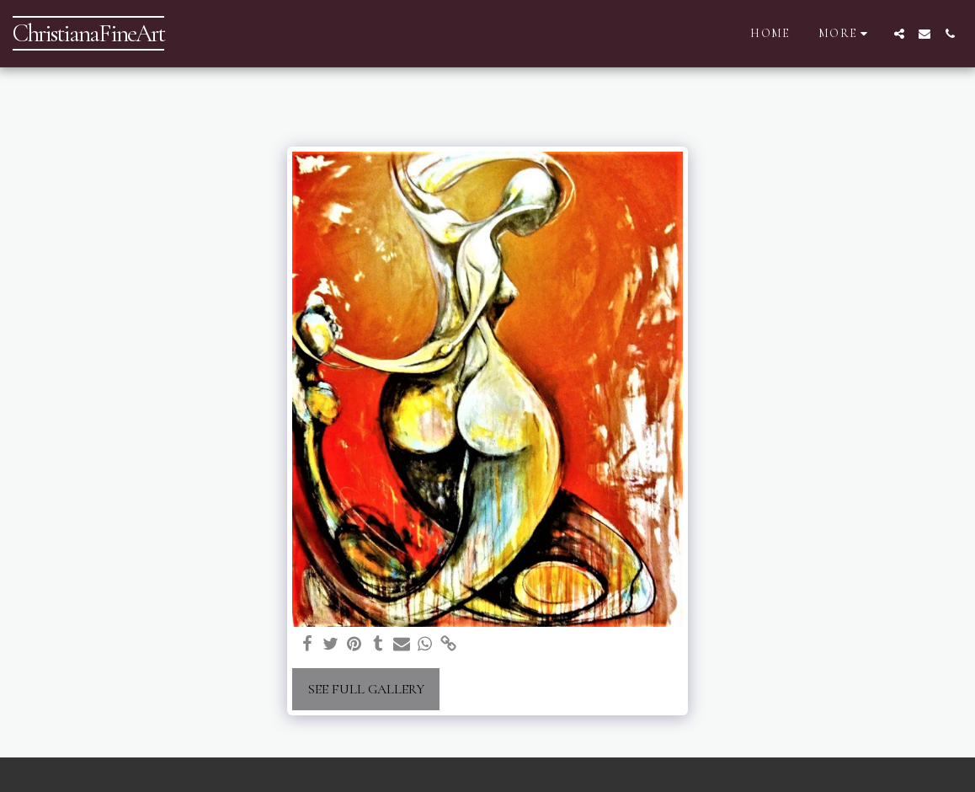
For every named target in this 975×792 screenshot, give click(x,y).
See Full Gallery (366, 689)
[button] (899, 34)
